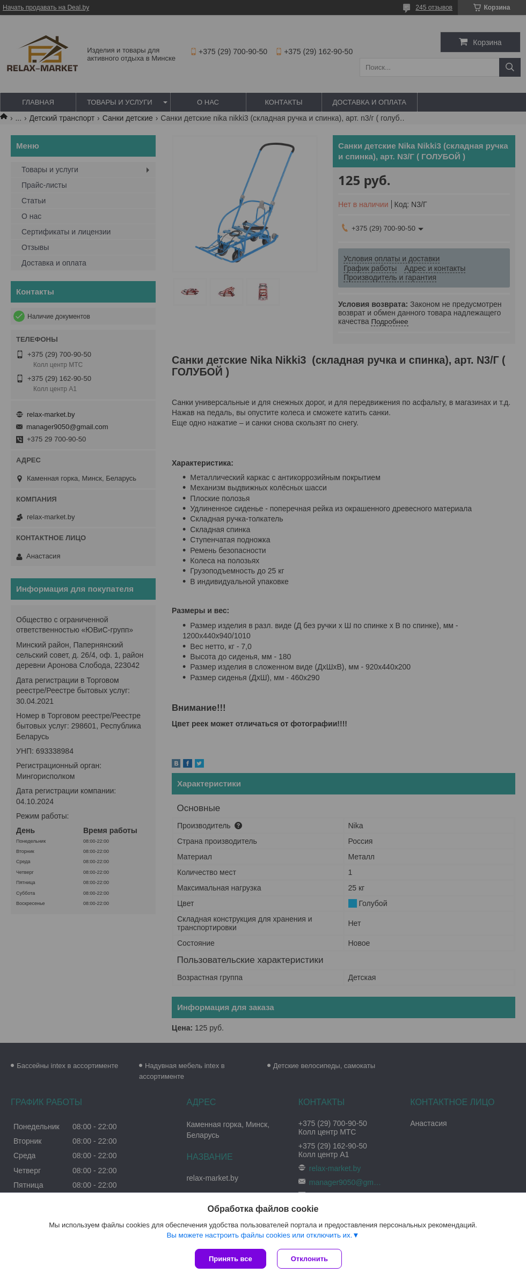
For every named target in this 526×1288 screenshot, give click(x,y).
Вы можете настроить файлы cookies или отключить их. (259, 1235)
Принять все (230, 1259)
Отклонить (309, 1259)
